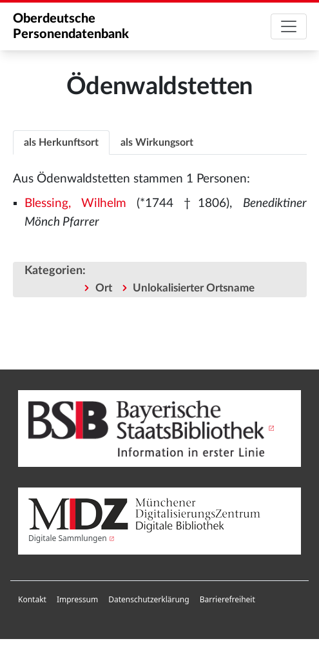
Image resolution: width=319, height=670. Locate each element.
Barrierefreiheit (227, 599)
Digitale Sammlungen (67, 538)
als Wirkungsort (157, 142)
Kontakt (32, 599)
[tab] (61, 142)
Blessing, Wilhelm (75, 203)
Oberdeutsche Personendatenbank (71, 26)
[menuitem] (32, 600)
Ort (103, 287)
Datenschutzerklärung (148, 599)
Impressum (77, 599)
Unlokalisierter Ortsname (194, 287)
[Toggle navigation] (289, 26)
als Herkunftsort (61, 142)
